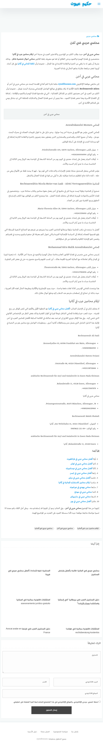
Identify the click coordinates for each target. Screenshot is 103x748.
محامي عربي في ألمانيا (43, 528)
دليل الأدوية (32, 731)
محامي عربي (92, 36)
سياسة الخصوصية (60, 731)
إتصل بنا (74, 731)
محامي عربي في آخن (65, 528)
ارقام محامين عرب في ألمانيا (87, 528)
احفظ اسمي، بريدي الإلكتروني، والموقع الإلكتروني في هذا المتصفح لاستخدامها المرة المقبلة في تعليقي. (55, 702)
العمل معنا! (45, 731)
